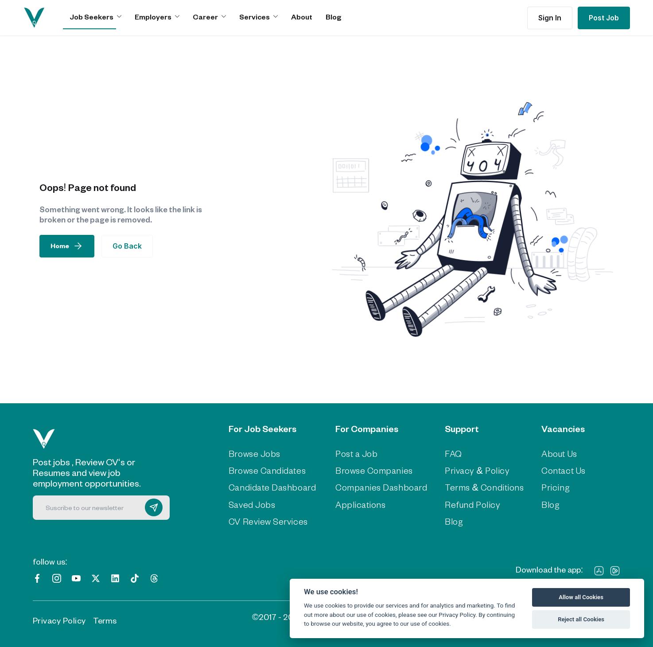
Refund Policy (465, 503)
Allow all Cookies (581, 597)
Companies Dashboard (378, 486)
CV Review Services (266, 520)
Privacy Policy (59, 618)
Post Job (604, 17)
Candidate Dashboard (270, 486)
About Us (556, 453)
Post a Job (356, 453)
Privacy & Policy (469, 470)
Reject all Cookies (581, 619)
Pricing (551, 486)
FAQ (448, 453)
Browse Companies (371, 470)
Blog (334, 16)
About (301, 16)
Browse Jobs (254, 453)
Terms (105, 618)
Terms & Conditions (476, 486)
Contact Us (560, 470)
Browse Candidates (266, 470)
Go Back (127, 246)
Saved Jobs (251, 503)
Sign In (549, 17)
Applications (358, 503)
